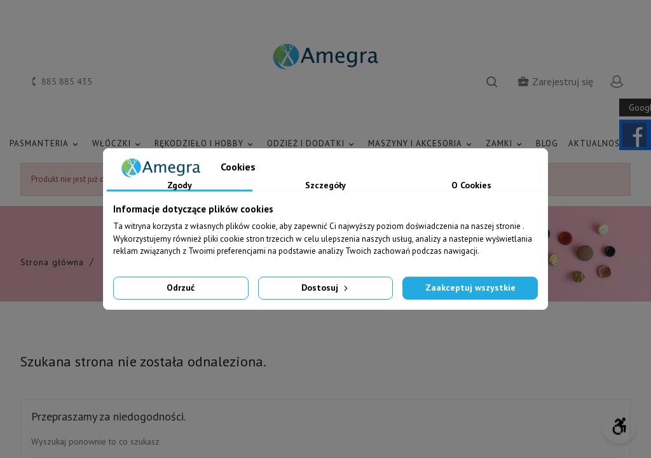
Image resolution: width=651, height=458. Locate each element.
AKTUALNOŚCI (604, 144)
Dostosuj (325, 287)
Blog (547, 143)
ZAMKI (506, 144)
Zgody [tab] (179, 186)
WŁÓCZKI (118, 144)
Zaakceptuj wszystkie (470, 287)
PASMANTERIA (46, 144)
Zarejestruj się (555, 81)
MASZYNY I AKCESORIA (422, 144)
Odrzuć (181, 287)
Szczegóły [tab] (325, 186)
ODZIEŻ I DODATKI (312, 144)
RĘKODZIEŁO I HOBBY (205, 144)
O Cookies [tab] (471, 186)
